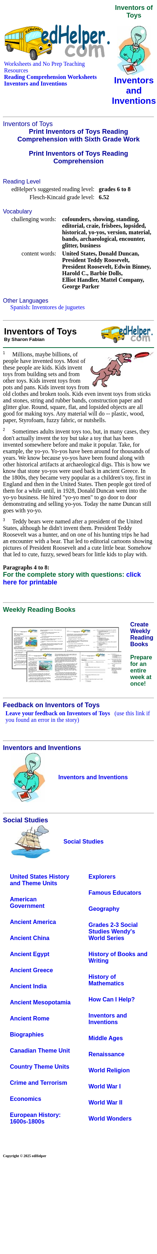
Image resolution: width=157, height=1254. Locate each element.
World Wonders (110, 1118)
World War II (105, 1102)
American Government (27, 902)
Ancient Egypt (30, 954)
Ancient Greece (31, 970)
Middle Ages (105, 1038)
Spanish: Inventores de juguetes (47, 307)
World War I (104, 1086)
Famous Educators (114, 893)
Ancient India (28, 986)
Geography (103, 909)
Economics (25, 1099)
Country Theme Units (39, 1067)
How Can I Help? (111, 999)
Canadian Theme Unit (40, 1050)
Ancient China (30, 938)
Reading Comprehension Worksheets (50, 77)
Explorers (102, 877)
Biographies (27, 1034)
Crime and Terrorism (38, 1083)
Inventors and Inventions (107, 1018)
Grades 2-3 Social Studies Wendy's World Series (113, 931)
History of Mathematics (106, 980)
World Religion (109, 1070)
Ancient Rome (30, 1018)
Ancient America (33, 922)
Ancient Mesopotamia (40, 1002)
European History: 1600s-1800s (35, 1118)
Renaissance (106, 1054)
